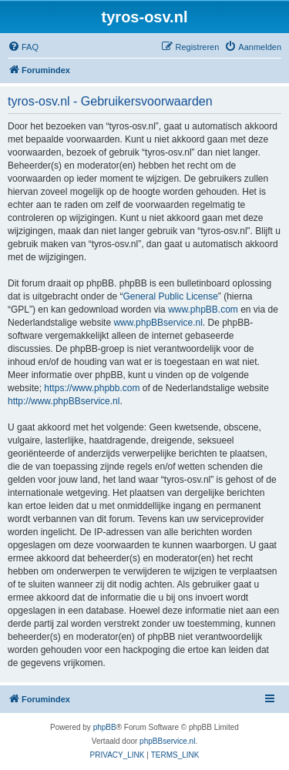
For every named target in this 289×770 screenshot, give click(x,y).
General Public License (170, 296)
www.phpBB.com (203, 309)
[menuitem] (23, 47)
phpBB (104, 727)
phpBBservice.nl (167, 741)
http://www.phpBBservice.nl (63, 401)
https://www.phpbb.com (91, 388)
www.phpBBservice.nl (157, 322)
